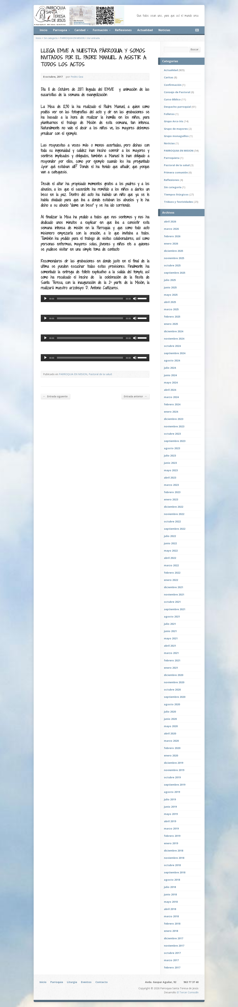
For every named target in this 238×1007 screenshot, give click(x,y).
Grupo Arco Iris (173, 121)
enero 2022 (171, 580)
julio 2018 (170, 887)
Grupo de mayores (176, 128)
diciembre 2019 (173, 762)
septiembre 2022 (174, 528)
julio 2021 (170, 623)
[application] (95, 298)
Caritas (168, 77)
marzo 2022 (171, 565)
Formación (100, 30)
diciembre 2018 (173, 850)
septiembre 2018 (174, 872)
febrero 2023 (172, 492)
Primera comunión (176, 172)
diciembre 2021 (173, 587)
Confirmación (172, 85)
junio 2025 (170, 287)
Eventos (86, 982)
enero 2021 (171, 667)
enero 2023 (171, 499)
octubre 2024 (172, 346)
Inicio (43, 30)
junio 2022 (170, 543)
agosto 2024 (172, 360)
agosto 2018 (172, 879)
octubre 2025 (172, 265)
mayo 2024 (171, 382)
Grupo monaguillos (176, 136)
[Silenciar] (135, 298)
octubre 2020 (172, 689)
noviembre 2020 (174, 682)
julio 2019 (170, 799)
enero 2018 (171, 931)
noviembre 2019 (174, 770)
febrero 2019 (172, 835)
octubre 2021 (172, 601)
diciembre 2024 (173, 331)
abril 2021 (170, 645)
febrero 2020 (172, 748)
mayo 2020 (171, 726)
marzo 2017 (171, 960)
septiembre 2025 (174, 272)
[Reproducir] (45, 298)
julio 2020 (170, 711)
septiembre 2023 (174, 441)
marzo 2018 (171, 916)
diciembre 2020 (173, 675)
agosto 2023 (172, 448)
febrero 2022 (172, 572)
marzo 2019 (171, 828)
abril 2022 (170, 558)
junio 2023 (170, 462)
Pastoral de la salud (100, 374)
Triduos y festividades (178, 201)
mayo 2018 (171, 901)
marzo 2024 (171, 397)
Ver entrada (93, 38)
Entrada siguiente (55, 396)
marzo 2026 (171, 228)
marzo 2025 (171, 309)
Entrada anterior (135, 396)
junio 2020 (170, 719)
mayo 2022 (171, 550)
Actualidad (145, 30)
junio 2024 (170, 375)
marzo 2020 (171, 740)
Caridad (79, 30)
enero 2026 (171, 243)
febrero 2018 (172, 923)
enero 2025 (171, 324)
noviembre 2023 (174, 426)
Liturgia (72, 982)
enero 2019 (171, 843)
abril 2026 (170, 221)
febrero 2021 (172, 660)
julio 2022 (170, 536)
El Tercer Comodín (187, 992)
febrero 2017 (172, 967)
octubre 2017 (172, 953)
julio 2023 (170, 455)
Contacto (101, 982)
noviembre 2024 (174, 338)
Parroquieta (171, 158)
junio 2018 (170, 894)
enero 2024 (171, 411)
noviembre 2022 (174, 514)
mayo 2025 (171, 294)
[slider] (90, 298)
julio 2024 (170, 367)
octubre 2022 (172, 521)
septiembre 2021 (174, 609)
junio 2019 (170, 806)
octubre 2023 (172, 433)
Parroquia (60, 30)
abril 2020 (170, 733)
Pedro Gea (77, 76)
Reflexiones (123, 30)
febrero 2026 (172, 236)
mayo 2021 (171, 638)
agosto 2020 (172, 704)
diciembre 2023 (173, 419)
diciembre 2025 (173, 251)
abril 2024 (170, 389)
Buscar (194, 49)
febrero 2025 (172, 316)
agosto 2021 (172, 616)
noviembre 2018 (174, 858)
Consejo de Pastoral (177, 92)
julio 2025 (170, 280)
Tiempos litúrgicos (176, 194)
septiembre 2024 (174, 353)
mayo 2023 (171, 470)
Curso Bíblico (172, 99)
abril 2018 (170, 909)
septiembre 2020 (174, 697)
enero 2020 (171, 755)
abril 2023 (170, 477)
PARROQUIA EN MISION (72, 38)
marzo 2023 (171, 485)
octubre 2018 (172, 865)
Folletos (169, 114)
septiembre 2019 (174, 784)
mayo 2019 (171, 814)
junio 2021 (170, 631)
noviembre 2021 (174, 594)
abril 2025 (170, 302)
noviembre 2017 (174, 945)
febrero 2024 (172, 404)
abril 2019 (170, 821)
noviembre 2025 (174, 258)
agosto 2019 (172, 792)
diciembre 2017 (173, 938)
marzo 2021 (171, 653)
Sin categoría (50, 38)
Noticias (164, 30)
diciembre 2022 (173, 506)
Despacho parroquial (177, 106)
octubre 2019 (172, 777)
